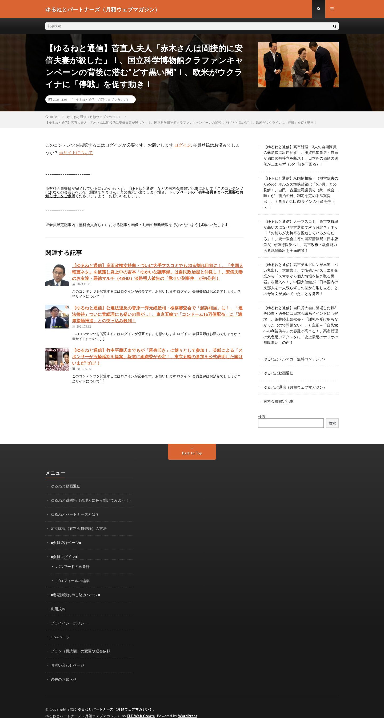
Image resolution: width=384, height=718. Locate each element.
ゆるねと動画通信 (278, 367)
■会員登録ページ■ (66, 535)
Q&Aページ (60, 628)
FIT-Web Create (141, 706)
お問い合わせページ (67, 656)
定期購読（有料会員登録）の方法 (79, 521)
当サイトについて (76, 152)
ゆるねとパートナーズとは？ (75, 507)
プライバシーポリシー (69, 614)
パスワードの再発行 (73, 558)
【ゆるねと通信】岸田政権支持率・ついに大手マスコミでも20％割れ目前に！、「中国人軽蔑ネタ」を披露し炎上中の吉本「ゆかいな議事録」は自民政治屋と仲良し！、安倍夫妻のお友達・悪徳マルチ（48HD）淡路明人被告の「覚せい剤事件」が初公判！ (157, 272)
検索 (262, 410)
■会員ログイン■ (64, 549)
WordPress (189, 706)
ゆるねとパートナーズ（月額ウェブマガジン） (115, 699)
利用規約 (58, 600)
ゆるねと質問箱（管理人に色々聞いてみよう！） (92, 493)
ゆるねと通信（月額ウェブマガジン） (102, 100)
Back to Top (192, 446)
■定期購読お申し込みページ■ (75, 586)
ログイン (182, 145)
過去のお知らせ (64, 669)
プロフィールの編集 (73, 572)
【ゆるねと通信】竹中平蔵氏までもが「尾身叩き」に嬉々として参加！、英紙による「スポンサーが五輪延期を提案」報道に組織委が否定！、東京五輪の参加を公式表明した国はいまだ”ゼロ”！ (157, 357)
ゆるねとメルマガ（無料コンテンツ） (295, 353)
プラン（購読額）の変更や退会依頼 (80, 642)
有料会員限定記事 (278, 395)
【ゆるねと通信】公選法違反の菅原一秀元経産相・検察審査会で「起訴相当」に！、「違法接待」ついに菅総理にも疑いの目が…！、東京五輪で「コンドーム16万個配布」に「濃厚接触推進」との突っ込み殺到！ (157, 315)
